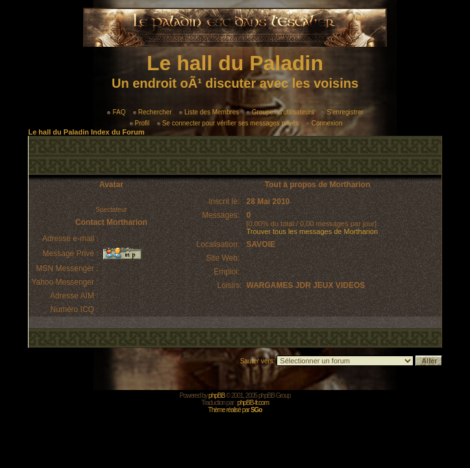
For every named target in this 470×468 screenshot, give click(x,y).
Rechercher (152, 112)
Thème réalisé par (235, 409)
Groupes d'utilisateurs (280, 112)
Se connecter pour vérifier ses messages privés (228, 123)
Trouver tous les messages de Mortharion (312, 231)
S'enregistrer (342, 112)
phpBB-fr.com (253, 402)
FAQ (116, 112)
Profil (140, 123)
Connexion (324, 123)
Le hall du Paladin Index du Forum (86, 132)
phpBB (216, 395)
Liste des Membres (209, 112)
